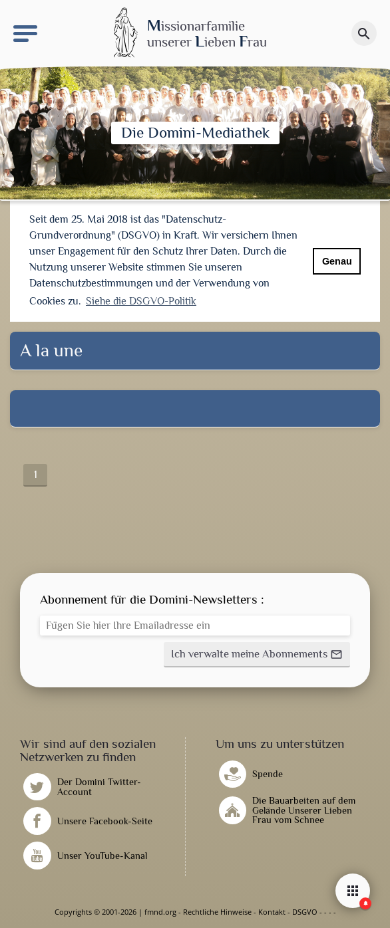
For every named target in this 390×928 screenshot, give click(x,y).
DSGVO (304, 912)
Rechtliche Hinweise (217, 912)
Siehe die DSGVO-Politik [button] (141, 301)
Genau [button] (337, 261)
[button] (257, 654)
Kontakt (272, 912)
